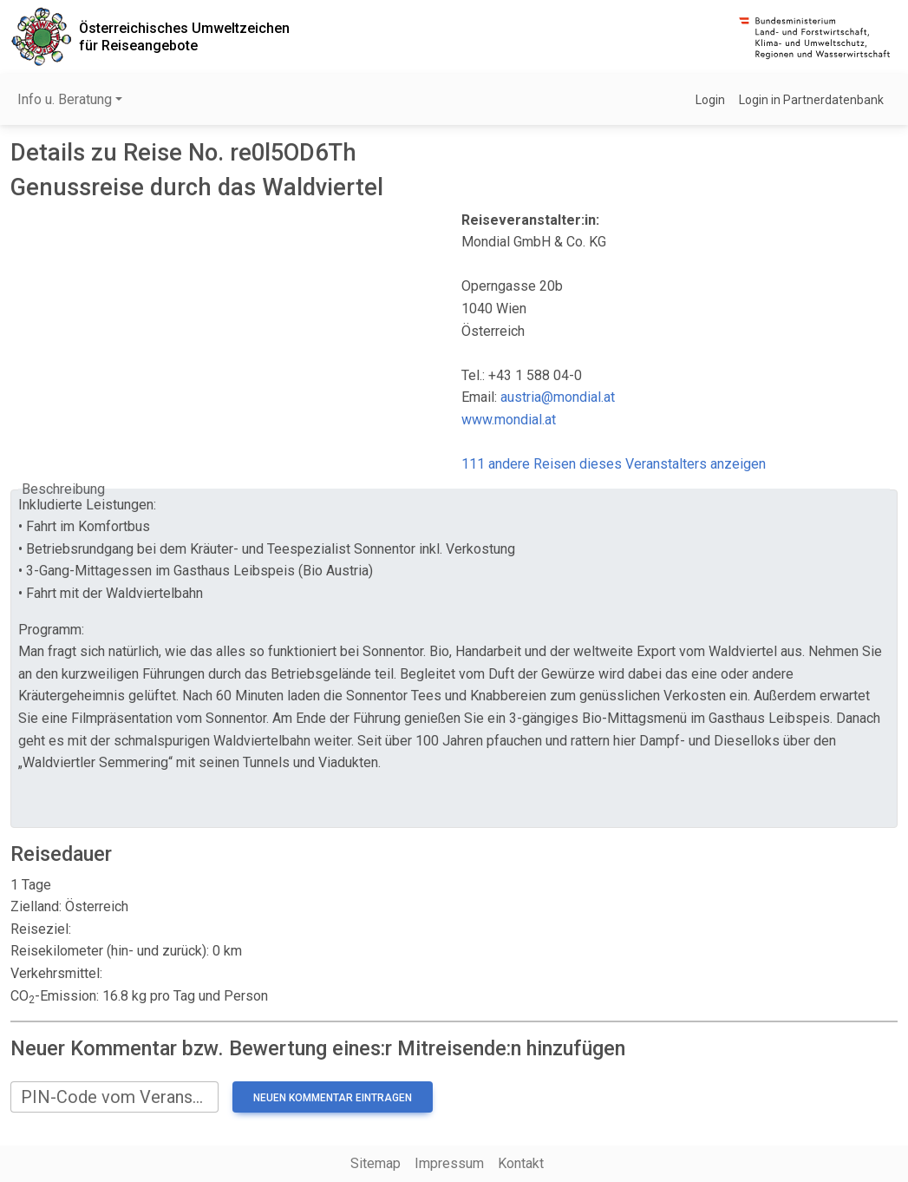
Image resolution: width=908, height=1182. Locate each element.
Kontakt (521, 1163)
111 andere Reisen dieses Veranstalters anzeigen (613, 464)
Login (710, 100)
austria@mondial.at (557, 397)
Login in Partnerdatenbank (811, 100)
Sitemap (375, 1163)
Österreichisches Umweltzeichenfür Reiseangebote (184, 36)
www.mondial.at (508, 419)
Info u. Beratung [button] (64, 99)
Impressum (449, 1163)
